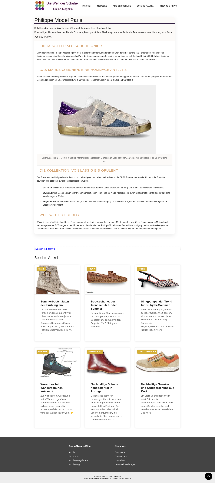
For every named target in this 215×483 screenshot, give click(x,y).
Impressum (120, 452)
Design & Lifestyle (45, 248)
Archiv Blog (74, 464)
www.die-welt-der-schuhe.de (122, 479)
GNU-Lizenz (120, 460)
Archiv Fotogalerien (78, 460)
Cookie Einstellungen (125, 464)
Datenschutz (121, 456)
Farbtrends (74, 456)
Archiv (72, 452)
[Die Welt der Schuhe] (56, 6)
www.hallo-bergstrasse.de (103, 479)
